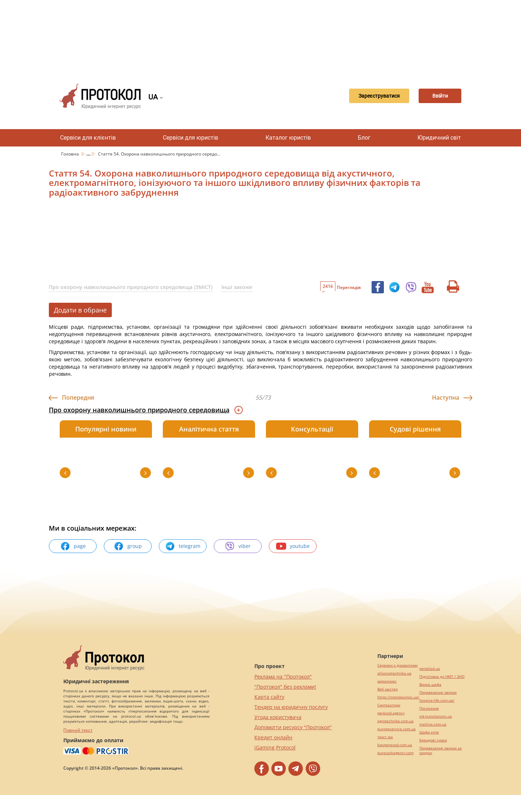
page (73, 546)
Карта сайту (269, 696)
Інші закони (236, 287)
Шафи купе (429, 732)
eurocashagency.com (395, 753)
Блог (364, 137)
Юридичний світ (439, 137)
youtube (293, 546)
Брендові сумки (433, 740)
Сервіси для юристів (190, 137)
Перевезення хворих (438, 692)
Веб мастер (387, 689)
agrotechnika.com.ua (395, 721)
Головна (70, 154)
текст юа (385, 737)
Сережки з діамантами (397, 665)
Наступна (445, 397)
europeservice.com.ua (396, 729)
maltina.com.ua (432, 724)
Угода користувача (277, 717)
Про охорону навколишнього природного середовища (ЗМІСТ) (130, 287)
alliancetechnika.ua (394, 673)
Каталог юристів (288, 137)
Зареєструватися (367, 96)
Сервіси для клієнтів (88, 137)
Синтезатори (388, 705)
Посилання (429, 708)
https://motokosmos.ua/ (398, 697)
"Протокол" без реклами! (285, 686)
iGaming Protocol (275, 747)
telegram (182, 546)
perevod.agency (390, 713)
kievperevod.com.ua (394, 745)
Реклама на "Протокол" (283, 676)
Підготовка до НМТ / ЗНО (442, 676)
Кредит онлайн (273, 737)
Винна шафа (430, 684)
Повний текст (78, 730)
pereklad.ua (429, 668)
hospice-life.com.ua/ (436, 700)
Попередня (78, 397)
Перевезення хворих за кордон (440, 750)
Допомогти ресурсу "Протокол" (293, 727)
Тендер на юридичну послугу (291, 706)
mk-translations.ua (435, 716)
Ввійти (436, 96)
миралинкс (387, 681)
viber (238, 546)
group (128, 546)
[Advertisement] (260, 36)
